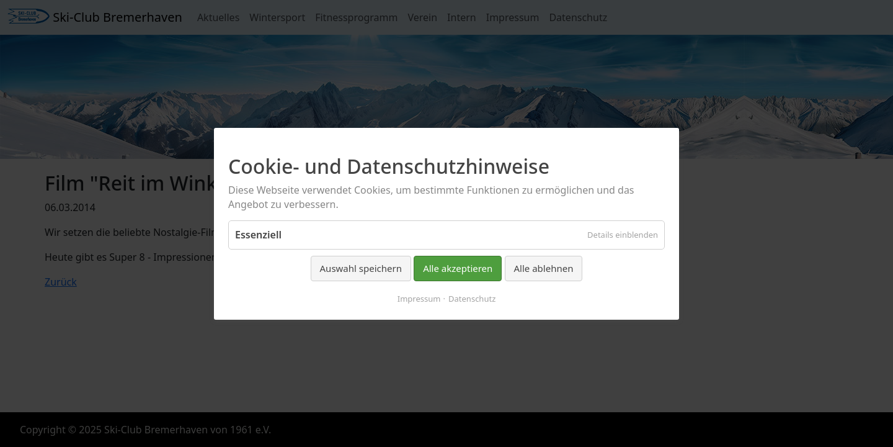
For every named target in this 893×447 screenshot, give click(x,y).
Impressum (419, 298)
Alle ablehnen (544, 268)
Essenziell (258, 235)
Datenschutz (471, 298)
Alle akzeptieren (457, 268)
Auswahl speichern (361, 268)
